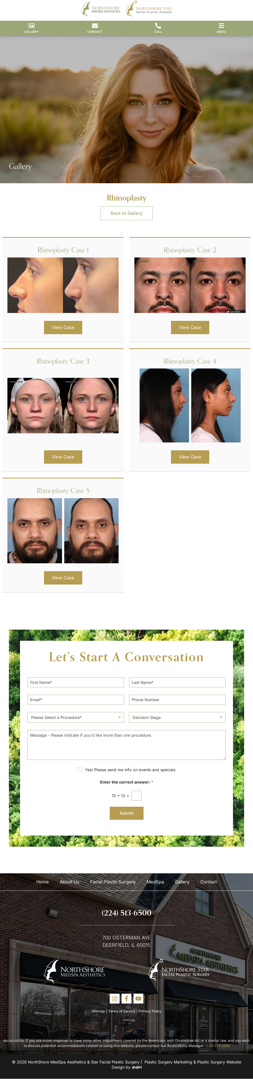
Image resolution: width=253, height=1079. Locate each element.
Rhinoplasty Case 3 (63, 361)
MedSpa (155, 881)
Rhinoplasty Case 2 (190, 250)
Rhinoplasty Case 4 (190, 361)
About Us (69, 881)
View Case (63, 327)
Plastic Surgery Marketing (168, 1062)
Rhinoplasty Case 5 (63, 490)
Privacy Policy (150, 1011)
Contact (208, 881)
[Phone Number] (177, 700)
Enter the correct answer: (126, 782)
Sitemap (98, 1011)
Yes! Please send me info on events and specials (130, 769)
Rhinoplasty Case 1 (63, 250)
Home (42, 881)
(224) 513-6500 (126, 912)
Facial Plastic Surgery (113, 881)
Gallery (182, 881)
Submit (127, 813)
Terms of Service (121, 1011)
